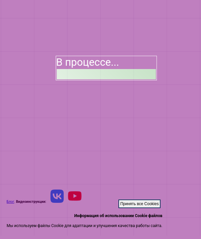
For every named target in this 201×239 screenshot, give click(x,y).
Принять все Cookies (139, 203)
